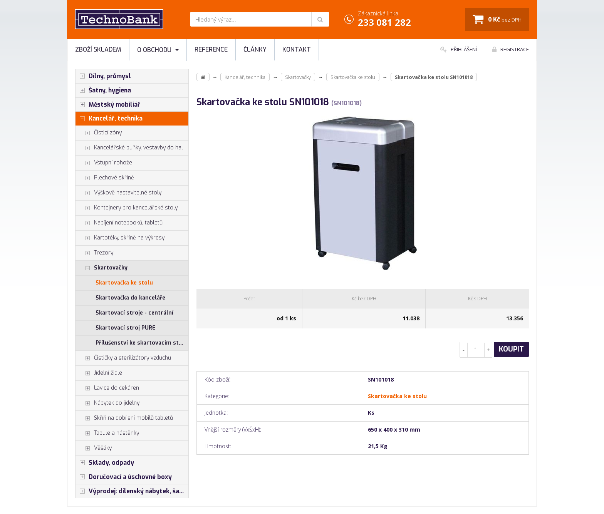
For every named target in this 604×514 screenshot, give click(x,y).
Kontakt (296, 49)
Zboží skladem (98, 49)
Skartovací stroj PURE (126, 328)
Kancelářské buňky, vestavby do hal (129, 148)
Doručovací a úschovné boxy (124, 477)
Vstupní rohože (104, 163)
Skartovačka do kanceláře (130, 297)
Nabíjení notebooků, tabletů (119, 223)
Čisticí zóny (99, 133)
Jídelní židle (99, 373)
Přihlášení (458, 49)
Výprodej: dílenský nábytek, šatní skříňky (132, 491)
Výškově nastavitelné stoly (118, 193)
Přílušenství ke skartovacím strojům (142, 343)
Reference (211, 49)
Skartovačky (102, 268)
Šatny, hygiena (103, 90)
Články (255, 49)
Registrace (510, 49)
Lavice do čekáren (107, 388)
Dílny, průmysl (103, 76)
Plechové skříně (105, 178)
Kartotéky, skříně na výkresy (120, 238)
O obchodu (158, 50)
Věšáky (94, 448)
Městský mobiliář (108, 105)
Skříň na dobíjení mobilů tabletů (124, 418)
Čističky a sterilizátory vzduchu (123, 358)
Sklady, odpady (105, 463)
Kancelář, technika (109, 119)
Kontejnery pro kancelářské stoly (127, 208)
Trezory (94, 253)
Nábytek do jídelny (107, 403)
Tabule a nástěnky (107, 433)
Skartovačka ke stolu (124, 282)
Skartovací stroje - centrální (134, 312)
